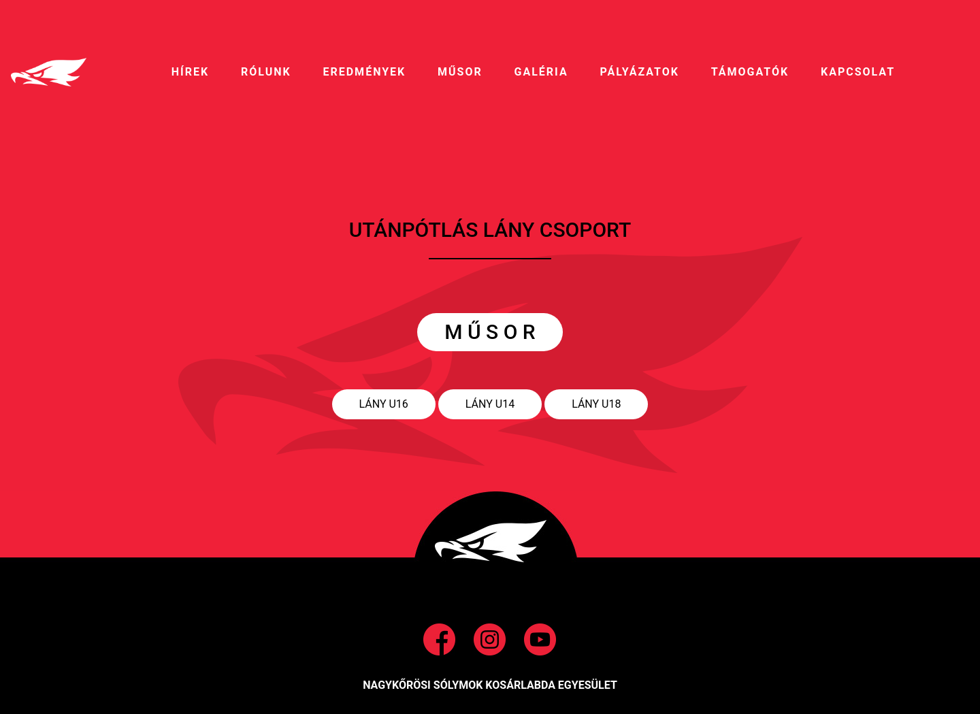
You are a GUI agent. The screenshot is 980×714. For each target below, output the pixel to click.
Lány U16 (383, 403)
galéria (541, 71)
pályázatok (639, 71)
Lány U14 (490, 403)
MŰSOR (460, 71)
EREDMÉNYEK (364, 71)
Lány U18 (596, 403)
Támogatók (750, 71)
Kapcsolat (858, 71)
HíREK (190, 71)
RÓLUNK (266, 71)
